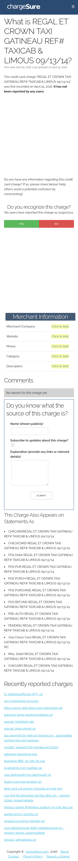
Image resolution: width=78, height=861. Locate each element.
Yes (21, 224)
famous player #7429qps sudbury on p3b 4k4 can (38, 807)
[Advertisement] (39, 138)
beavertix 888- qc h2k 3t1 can (24, 761)
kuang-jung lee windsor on (23, 782)
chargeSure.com (37, 851)
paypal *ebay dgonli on (20, 728)
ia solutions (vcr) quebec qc (23, 768)
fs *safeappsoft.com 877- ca (23, 694)
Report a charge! (58, 856)
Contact (13, 856)
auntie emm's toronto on (21, 814)
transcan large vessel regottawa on (28, 715)
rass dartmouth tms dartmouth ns (27, 775)
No (56, 224)
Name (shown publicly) (26, 424)
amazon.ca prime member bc (24, 821)
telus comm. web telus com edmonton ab (33, 708)
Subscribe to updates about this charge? (39, 440)
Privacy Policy (33, 856)
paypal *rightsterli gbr (19, 722)
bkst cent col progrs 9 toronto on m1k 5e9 (33, 788)
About (64, 851)
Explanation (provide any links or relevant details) (39, 454)
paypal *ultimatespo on (20, 840)
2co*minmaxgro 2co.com (21, 701)
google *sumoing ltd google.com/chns (31, 747)
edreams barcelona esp (20, 754)
